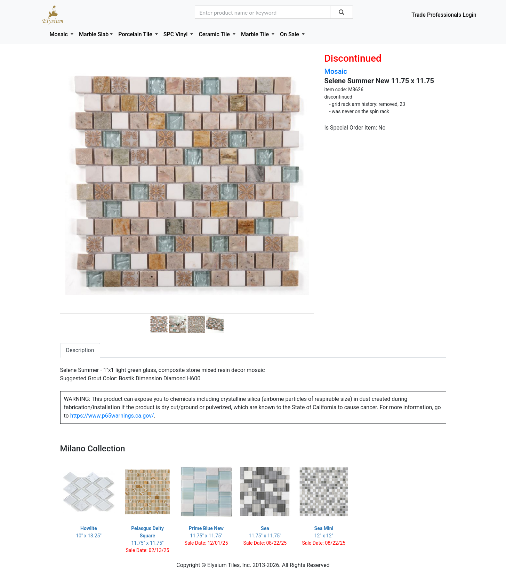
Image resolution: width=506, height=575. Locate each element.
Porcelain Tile (135, 34)
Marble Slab (94, 34)
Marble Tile (255, 34)
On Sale (290, 34)
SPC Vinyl (176, 34)
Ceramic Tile (215, 34)
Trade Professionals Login (443, 14)
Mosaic (59, 34)
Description (80, 350)
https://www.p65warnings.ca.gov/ (112, 415)
